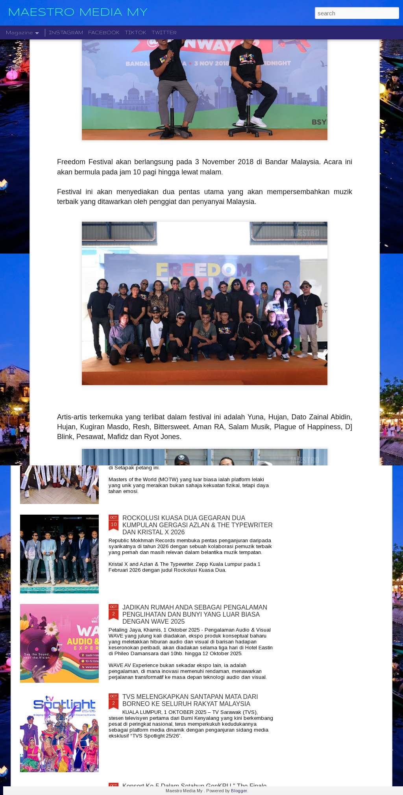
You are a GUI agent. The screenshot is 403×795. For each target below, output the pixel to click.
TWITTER (164, 32)
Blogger (239, 790)
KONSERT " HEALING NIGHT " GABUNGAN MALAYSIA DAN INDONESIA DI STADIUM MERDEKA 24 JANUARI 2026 (345, 290)
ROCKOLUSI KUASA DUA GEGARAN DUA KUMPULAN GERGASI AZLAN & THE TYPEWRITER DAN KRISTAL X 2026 (197, 525)
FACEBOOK (104, 32)
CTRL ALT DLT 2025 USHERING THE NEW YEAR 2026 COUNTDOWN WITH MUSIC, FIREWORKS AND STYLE (159, 290)
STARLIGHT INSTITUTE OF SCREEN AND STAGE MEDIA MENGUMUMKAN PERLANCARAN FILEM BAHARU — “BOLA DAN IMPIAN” (252, 297)
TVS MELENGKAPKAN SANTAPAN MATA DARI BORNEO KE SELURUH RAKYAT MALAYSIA (190, 700)
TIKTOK (135, 32)
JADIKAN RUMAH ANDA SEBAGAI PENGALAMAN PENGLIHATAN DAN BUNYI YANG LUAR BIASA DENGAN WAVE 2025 (194, 614)
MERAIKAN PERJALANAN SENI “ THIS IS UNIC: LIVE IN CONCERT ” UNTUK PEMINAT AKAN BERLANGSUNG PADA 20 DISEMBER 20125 (191, 346)
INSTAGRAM (66, 32)
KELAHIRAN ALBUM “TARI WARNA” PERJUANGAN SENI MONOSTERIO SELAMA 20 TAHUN (63, 286)
